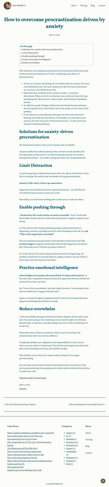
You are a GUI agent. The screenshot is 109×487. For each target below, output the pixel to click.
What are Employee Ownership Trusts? (86, 404)
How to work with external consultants (24, 451)
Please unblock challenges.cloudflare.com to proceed (30, 433)
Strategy (70, 461)
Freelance (70, 442)
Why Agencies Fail (15, 467)
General (22, 388)
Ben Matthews (19, 5)
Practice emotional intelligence (37, 59)
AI (67, 436)
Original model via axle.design (32, 378)
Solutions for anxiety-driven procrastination (42, 49)
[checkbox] (103, 481)
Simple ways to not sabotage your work (24, 470)
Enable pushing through (33, 56)
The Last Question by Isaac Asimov (20, 404)
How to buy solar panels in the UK (22, 457)
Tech (68, 464)
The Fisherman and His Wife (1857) (22, 448)
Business (70, 439)
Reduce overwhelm (31, 62)
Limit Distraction (30, 52)
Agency (69, 433)
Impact (69, 448)
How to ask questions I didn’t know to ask (25, 454)
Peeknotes (70, 457)
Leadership (71, 451)
